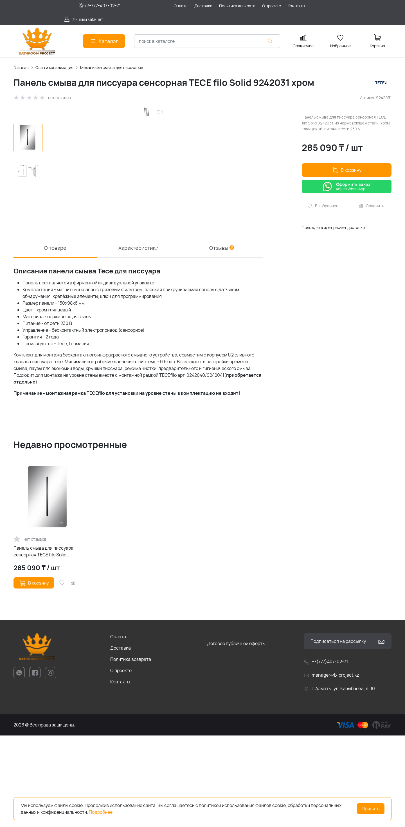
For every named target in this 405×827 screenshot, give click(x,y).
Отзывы (222, 338)
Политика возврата (130, 751)
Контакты (120, 773)
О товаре (55, 338)
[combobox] (207, 41)
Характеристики (138, 338)
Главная (21, 67)
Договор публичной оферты (236, 735)
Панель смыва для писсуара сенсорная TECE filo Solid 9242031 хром (43, 643)
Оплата (118, 728)
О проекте (121, 762)
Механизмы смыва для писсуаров (111, 67)
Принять (371, 809)
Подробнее (100, 812)
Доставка (120, 739)
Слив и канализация (54, 67)
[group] (155, 214)
